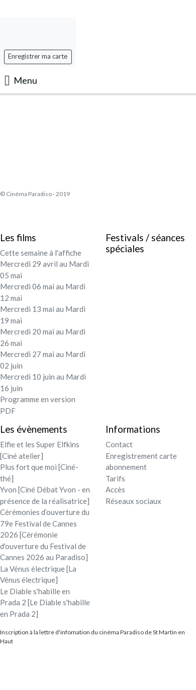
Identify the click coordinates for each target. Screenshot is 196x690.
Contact (119, 444)
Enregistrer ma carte (37, 56)
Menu (21, 80)
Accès (115, 489)
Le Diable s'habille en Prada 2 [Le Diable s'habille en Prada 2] (45, 602)
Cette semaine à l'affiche (40, 252)
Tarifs (115, 478)
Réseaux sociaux (133, 500)
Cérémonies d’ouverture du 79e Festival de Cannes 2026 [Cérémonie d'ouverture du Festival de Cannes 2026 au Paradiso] (44, 534)
